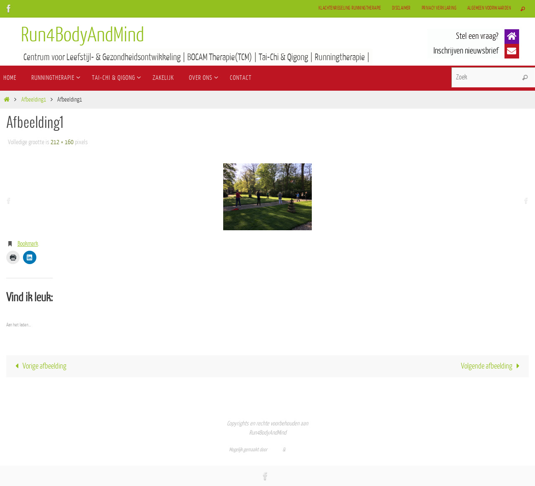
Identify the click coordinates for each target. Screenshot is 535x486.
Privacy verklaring (439, 8)
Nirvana (275, 450)
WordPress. (296, 450)
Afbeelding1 (33, 100)
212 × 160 (62, 142)
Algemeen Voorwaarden (489, 8)
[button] (511, 36)
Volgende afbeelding (492, 366)
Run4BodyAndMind (82, 35)
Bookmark (28, 243)
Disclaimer (401, 8)
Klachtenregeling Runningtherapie (349, 8)
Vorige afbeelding (39, 366)
